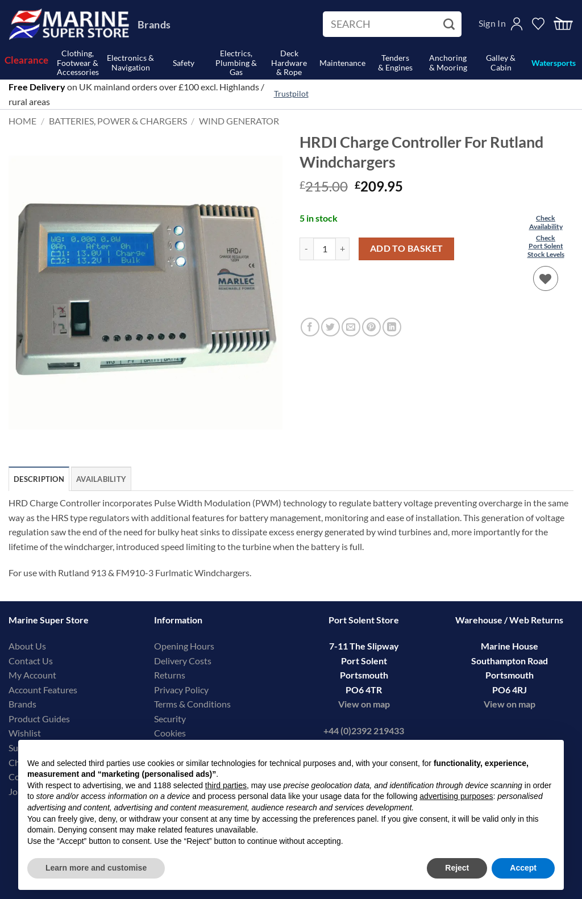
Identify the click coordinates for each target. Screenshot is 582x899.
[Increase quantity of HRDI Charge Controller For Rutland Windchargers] (343, 249)
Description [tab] (39, 479)
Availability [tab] (101, 479)
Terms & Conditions (192, 703)
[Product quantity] (324, 249)
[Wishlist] (545, 278)
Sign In (492, 23)
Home (22, 120)
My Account (32, 674)
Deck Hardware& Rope (289, 63)
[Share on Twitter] (330, 327)
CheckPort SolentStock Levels (545, 246)
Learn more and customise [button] (96, 867)
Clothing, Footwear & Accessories (78, 63)
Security (170, 718)
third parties (226, 785)
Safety (183, 63)
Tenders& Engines (395, 62)
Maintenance (342, 63)
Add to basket (406, 248)
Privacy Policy (181, 689)
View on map (364, 703)
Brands (154, 24)
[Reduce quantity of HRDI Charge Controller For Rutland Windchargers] (306, 249)
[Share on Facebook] (310, 327)
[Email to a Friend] (351, 327)
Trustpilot (291, 93)
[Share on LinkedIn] (392, 327)
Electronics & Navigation (130, 62)
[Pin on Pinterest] (371, 327)
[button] (563, 24)
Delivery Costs (182, 660)
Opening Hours (184, 645)
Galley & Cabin (501, 62)
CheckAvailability (546, 222)
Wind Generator (239, 120)
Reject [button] (457, 867)
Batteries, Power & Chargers (118, 120)
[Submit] (450, 24)
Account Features (43, 689)
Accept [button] (523, 867)
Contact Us (31, 660)
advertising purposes (456, 796)
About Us (27, 645)
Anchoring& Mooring (448, 62)
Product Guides (39, 718)
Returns (169, 674)
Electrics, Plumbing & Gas (236, 63)
